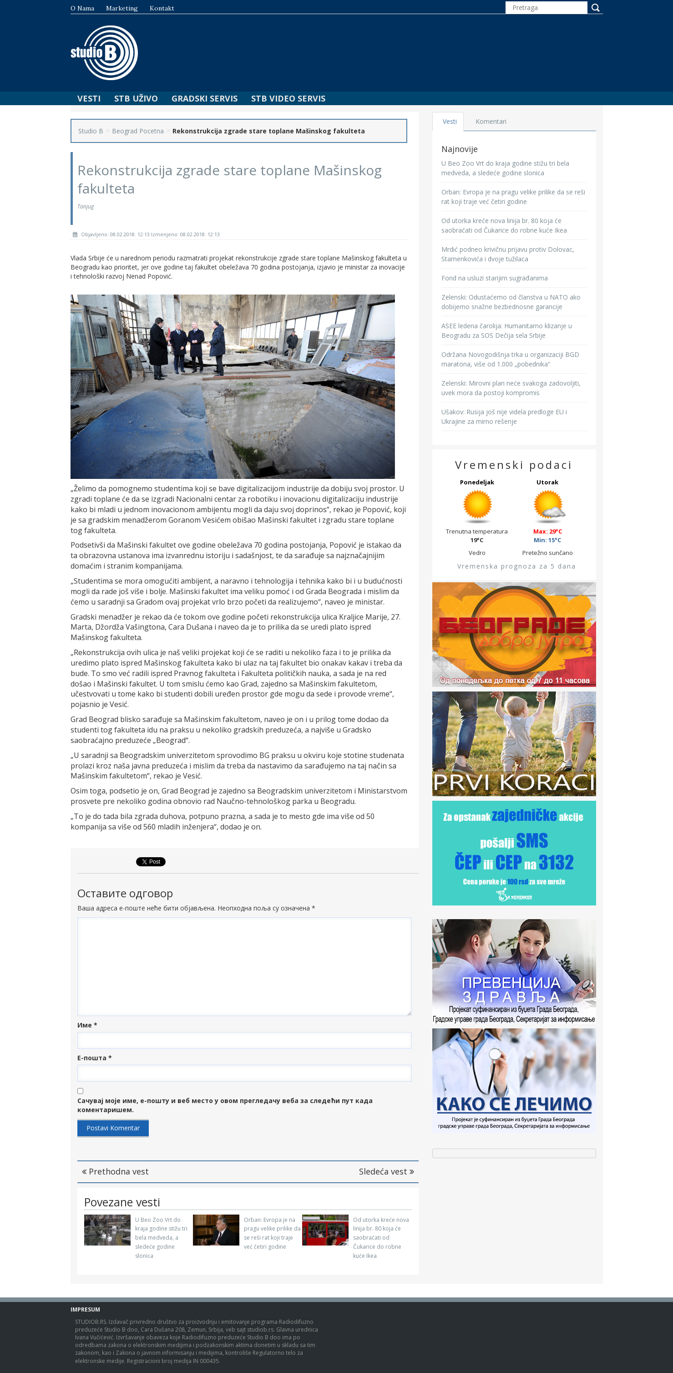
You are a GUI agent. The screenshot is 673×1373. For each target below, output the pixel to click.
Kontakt (162, 8)
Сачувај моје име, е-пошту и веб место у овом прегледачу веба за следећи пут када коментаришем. (225, 1105)
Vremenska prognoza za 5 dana (516, 566)
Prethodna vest (115, 1171)
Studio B (90, 131)
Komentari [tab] (491, 121)
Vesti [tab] (450, 121)
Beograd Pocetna (138, 131)
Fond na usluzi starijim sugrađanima (494, 278)
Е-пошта (94, 1057)
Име (87, 1025)
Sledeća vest (386, 1171)
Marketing (122, 8)
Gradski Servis (205, 98)
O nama (82, 8)
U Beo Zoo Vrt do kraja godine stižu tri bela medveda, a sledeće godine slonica (161, 1238)
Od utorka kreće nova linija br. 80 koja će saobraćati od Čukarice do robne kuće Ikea (381, 1238)
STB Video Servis (288, 98)
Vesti (89, 98)
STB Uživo (136, 98)
